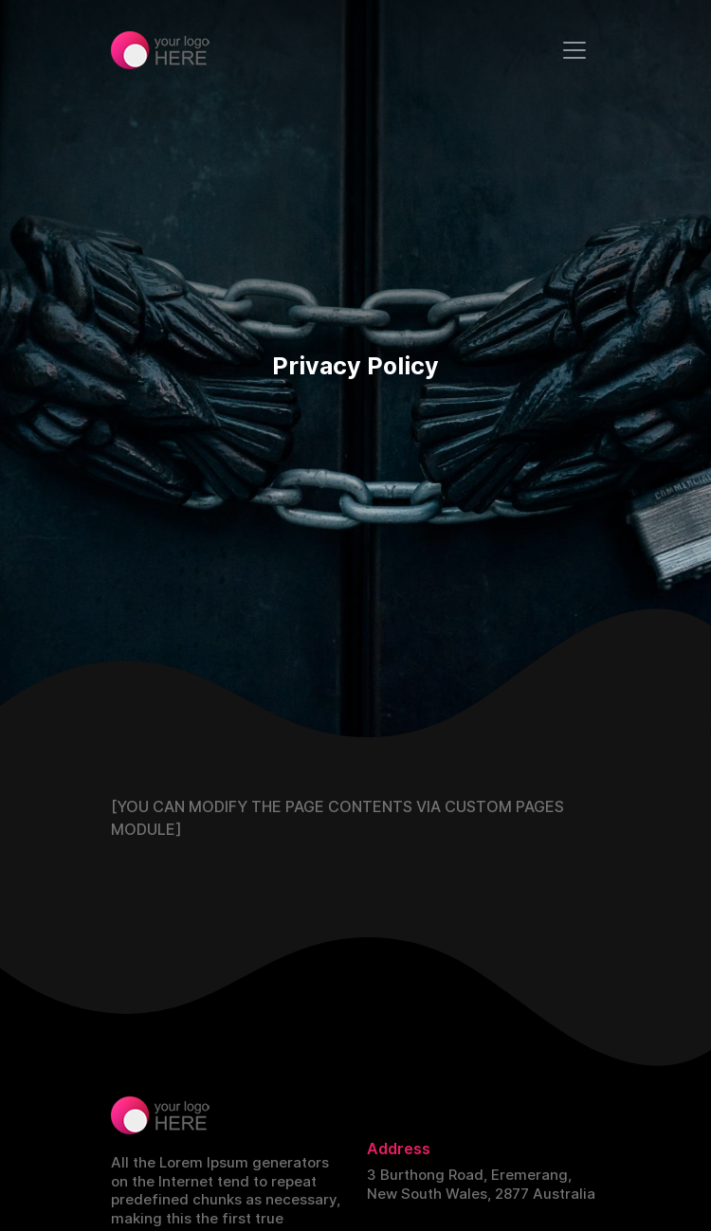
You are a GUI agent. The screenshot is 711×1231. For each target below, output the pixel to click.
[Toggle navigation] (574, 50)
